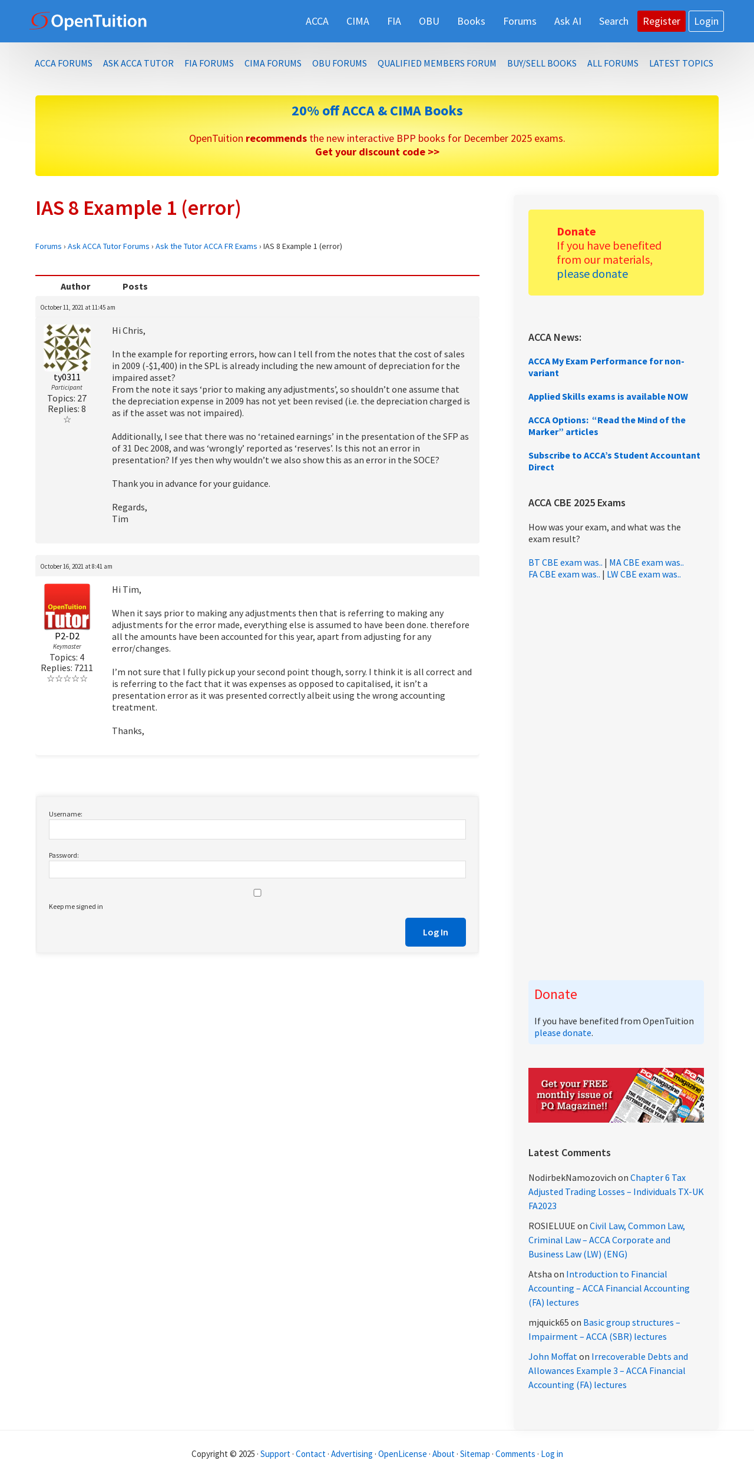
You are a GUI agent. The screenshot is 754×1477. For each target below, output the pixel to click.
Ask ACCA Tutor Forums (109, 246)
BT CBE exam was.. (565, 562)
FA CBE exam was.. (564, 574)
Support (275, 1453)
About (443, 1453)
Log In (435, 932)
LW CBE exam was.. (644, 574)
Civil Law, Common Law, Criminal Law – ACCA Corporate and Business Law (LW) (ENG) (606, 1240)
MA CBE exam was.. (646, 562)
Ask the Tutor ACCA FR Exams (206, 246)
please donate (592, 273)
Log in (552, 1453)
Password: (64, 855)
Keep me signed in (76, 906)
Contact (311, 1453)
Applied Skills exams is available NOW (608, 396)
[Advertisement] (616, 780)
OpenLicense (403, 1453)
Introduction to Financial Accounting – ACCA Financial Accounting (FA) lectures (609, 1288)
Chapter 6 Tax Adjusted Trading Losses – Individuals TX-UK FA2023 (616, 1191)
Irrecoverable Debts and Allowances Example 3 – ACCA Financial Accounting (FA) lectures (608, 1370)
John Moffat (552, 1356)
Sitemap (475, 1453)
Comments (516, 1453)
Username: (65, 813)
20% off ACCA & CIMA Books (377, 110)
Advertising (352, 1453)
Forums (48, 246)
